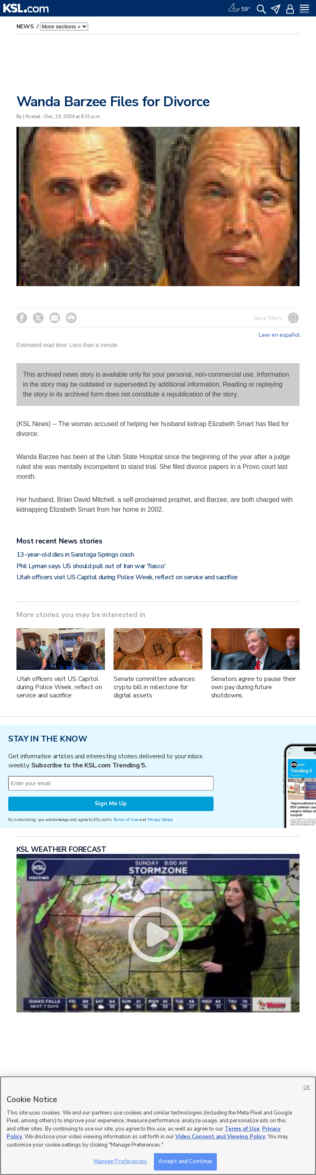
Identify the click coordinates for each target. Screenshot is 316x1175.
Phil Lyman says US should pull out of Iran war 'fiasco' (91, 566)
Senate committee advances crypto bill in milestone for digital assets (154, 687)
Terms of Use (125, 819)
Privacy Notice (159, 819)
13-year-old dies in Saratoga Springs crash (75, 554)
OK (306, 1087)
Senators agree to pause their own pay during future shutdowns (253, 687)
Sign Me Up (111, 803)
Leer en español (279, 335)
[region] (158, 1125)
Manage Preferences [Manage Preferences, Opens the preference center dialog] (120, 1161)
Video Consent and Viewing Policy (220, 1136)
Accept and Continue (185, 1161)
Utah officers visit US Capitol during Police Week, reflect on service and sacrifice (127, 577)
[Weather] (239, 8)
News (25, 26)
